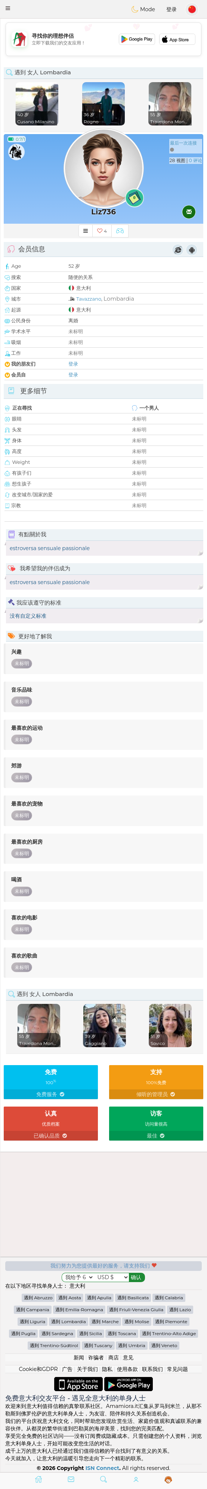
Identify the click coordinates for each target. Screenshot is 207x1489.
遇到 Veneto (164, 1345)
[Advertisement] (103, 39)
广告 (67, 1369)
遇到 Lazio (180, 1309)
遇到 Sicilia (90, 1333)
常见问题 (177, 1369)
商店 (113, 1357)
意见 (128, 1357)
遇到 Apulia (99, 1297)
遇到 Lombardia (68, 1321)
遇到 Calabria (169, 1297)
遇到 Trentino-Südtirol (54, 1345)
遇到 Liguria (33, 1321)
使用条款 (127, 1369)
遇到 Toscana (122, 1333)
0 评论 (195, 160)
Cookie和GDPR (38, 1369)
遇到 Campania (32, 1309)
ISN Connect (103, 1468)
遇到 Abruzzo (38, 1297)
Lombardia (119, 298)
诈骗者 (96, 1357)
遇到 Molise (136, 1321)
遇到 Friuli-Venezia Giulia (136, 1309)
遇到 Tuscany (98, 1345)
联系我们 (152, 1369)
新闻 (79, 1357)
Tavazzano (88, 299)
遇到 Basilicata (133, 1297)
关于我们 (87, 1369)
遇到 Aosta (69, 1297)
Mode (143, 9)
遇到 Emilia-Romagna (79, 1309)
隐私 (107, 1369)
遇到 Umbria (131, 1345)
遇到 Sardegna (57, 1333)
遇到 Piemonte (171, 1321)
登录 (171, 9)
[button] (8, 8)
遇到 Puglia (23, 1333)
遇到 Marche (105, 1321)
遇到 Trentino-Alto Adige (169, 1333)
